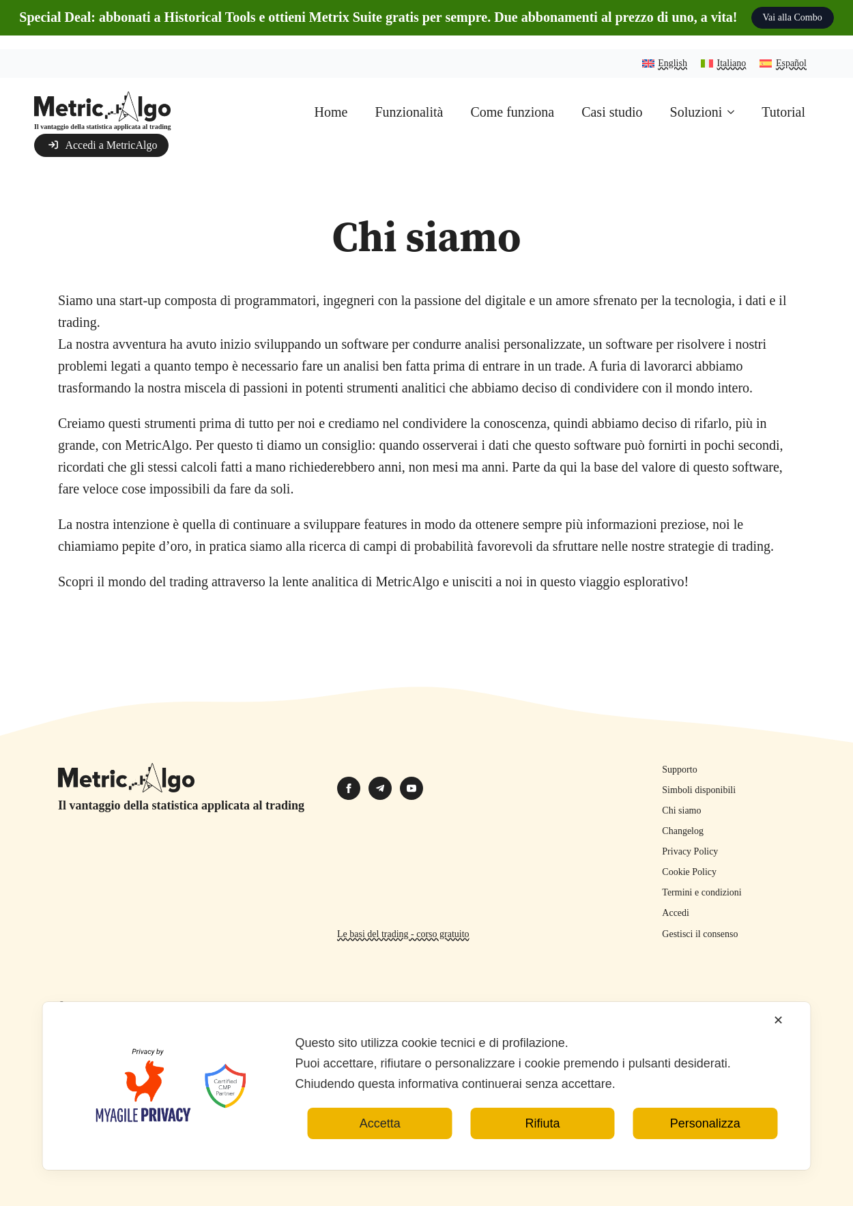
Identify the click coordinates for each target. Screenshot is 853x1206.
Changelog (683, 831)
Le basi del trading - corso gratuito (403, 934)
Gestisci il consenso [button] (700, 934)
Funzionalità (409, 111)
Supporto (679, 769)
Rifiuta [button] (542, 1140)
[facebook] (348, 788)
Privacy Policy (690, 851)
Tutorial (783, 111)
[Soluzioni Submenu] (735, 111)
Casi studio (611, 111)
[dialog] (427, 1103)
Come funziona (512, 111)
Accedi (675, 913)
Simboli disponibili (699, 790)
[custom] (380, 788)
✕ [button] (778, 1037)
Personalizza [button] (705, 1140)
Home (331, 111)
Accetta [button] (380, 1140)
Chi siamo (681, 810)
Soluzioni (696, 111)
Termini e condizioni (701, 892)
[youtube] (411, 788)
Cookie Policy (689, 872)
